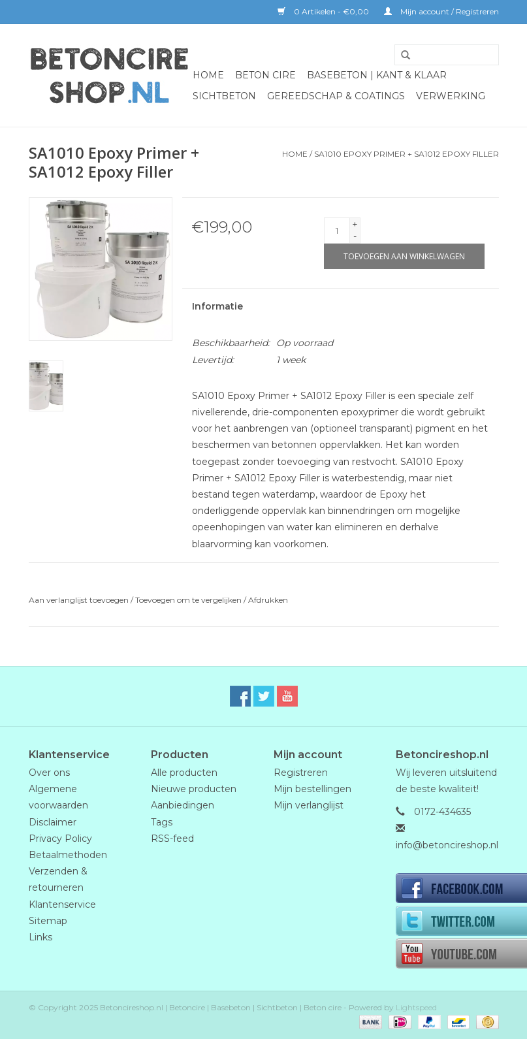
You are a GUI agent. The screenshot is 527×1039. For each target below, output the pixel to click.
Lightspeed (416, 1007)
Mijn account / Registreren (441, 11)
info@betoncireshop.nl (447, 845)
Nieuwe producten (193, 789)
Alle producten (184, 772)
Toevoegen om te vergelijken (189, 600)
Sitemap (48, 921)
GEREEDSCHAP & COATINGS (336, 96)
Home (208, 75)
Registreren (301, 772)
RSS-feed (172, 838)
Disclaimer (52, 822)
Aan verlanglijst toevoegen (79, 600)
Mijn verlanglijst (308, 805)
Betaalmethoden (68, 855)
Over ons (49, 772)
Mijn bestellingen (312, 789)
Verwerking (450, 96)
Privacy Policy (60, 838)
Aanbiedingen (182, 805)
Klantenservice (62, 904)
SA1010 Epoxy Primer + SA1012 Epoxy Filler (406, 154)
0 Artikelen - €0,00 (324, 11)
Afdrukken (268, 600)
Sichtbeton (224, 96)
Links (40, 937)
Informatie (217, 306)
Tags (161, 822)
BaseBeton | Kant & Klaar (377, 75)
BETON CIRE (265, 75)
